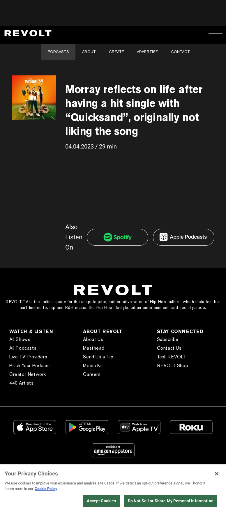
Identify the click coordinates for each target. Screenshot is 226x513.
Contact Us (169, 348)
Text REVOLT (171, 357)
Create (116, 51)
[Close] (216, 473)
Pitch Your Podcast (29, 365)
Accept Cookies (101, 500)
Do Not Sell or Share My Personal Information (170, 500)
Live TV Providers (28, 357)
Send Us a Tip (98, 357)
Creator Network (27, 374)
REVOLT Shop (172, 365)
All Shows (19, 339)
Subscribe (168, 339)
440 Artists (21, 383)
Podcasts (58, 51)
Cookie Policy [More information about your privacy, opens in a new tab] (46, 489)
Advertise (147, 51)
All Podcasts (22, 348)
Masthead (93, 348)
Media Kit (93, 365)
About (89, 51)
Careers (91, 374)
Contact (180, 51)
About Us (93, 339)
